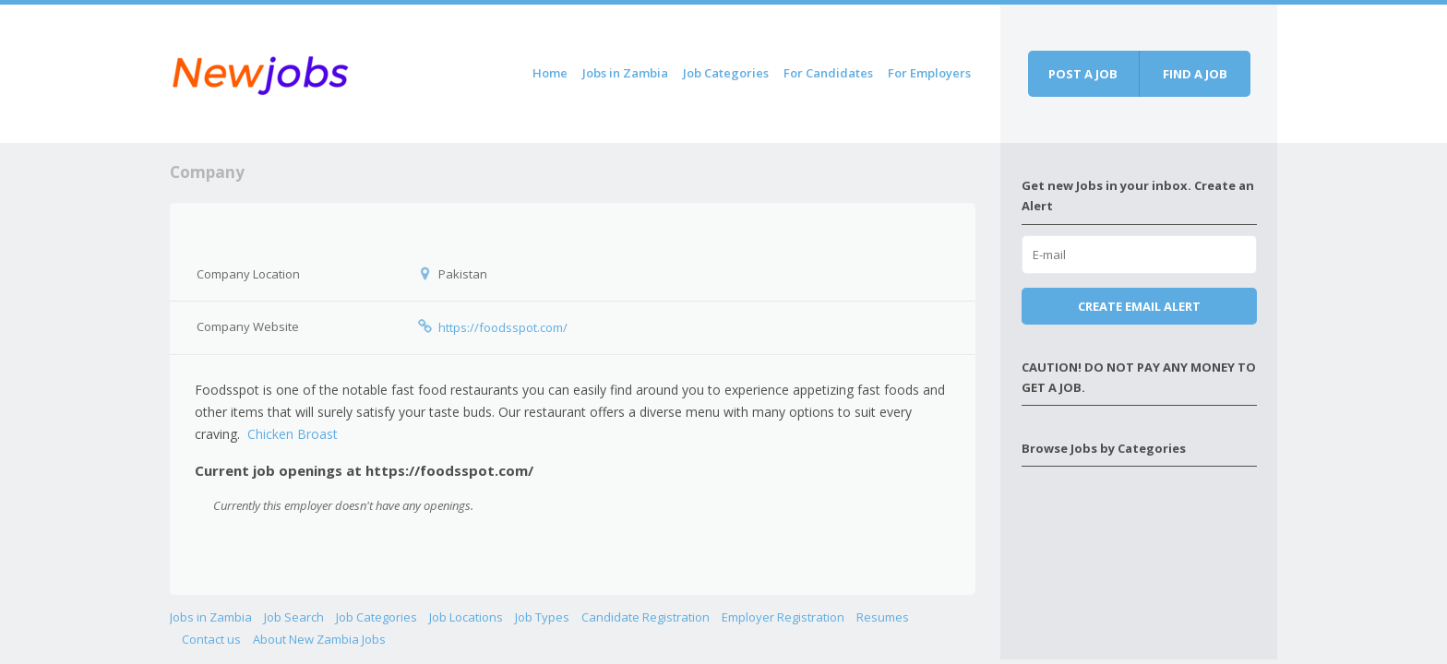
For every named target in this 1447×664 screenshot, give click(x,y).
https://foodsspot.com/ (503, 327)
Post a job (1083, 73)
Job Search (294, 617)
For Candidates (828, 73)
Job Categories (726, 73)
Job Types (542, 617)
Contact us (211, 639)
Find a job (1195, 73)
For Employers (929, 73)
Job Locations (466, 617)
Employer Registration (783, 617)
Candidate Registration (645, 617)
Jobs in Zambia (625, 73)
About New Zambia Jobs (319, 639)
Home (550, 73)
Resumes (882, 617)
